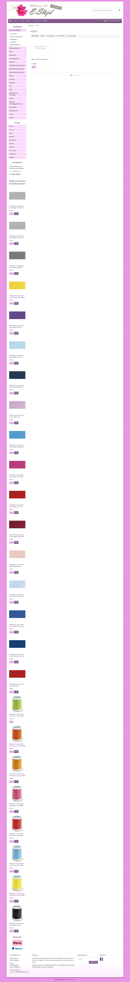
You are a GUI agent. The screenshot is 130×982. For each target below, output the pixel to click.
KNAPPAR (17, 62)
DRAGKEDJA (17, 107)
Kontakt (45, 21)
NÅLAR (17, 76)
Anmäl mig (93, 962)
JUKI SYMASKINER (17, 30)
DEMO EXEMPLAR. (15, 45)
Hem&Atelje (13, 39)
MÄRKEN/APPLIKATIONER (17, 72)
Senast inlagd (71, 36)
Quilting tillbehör (14, 59)
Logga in (11, 157)
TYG (17, 86)
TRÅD (17, 89)
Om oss (22, 21)
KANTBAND (17, 55)
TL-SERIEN (13, 42)
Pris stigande (51, 36)
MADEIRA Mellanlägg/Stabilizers (16, 103)
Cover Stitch (13, 34)
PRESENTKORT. (13, 111)
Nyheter (28, 21)
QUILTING (17, 79)
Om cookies (12, 150)
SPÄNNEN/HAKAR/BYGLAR (17, 65)
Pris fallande (61, 36)
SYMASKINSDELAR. (17, 48)
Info (11, 214)
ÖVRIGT (17, 98)
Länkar (11, 143)
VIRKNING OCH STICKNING (17, 94)
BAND (17, 52)
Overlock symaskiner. (16, 37)
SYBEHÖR (17, 83)
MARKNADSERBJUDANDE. (16, 69)
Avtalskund (12, 154)
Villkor (15, 21)
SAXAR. (17, 114)
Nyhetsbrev (37, 21)
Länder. (11, 126)
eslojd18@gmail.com (15, 171)
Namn (42, 36)
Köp (16, 214)
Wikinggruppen (70, 979)
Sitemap (11, 118)
